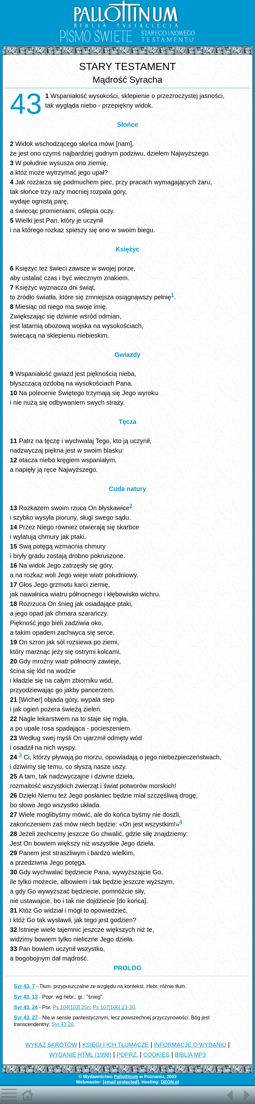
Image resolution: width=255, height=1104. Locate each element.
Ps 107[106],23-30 (114, 1007)
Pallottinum (126, 1076)
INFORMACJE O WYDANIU (190, 1045)
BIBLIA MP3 (190, 1055)
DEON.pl (170, 1082)
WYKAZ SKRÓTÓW (51, 1045)
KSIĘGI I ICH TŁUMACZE (115, 1045)
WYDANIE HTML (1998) (80, 1055)
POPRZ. (127, 1055)
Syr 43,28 (62, 1024)
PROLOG (127, 967)
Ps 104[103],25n (71, 1007)
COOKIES (156, 1055)
